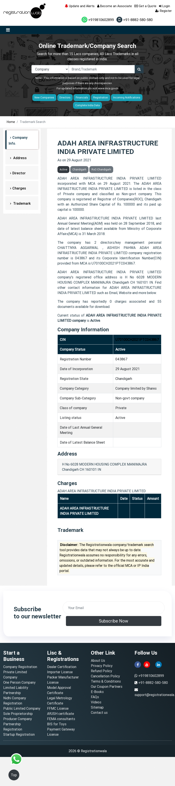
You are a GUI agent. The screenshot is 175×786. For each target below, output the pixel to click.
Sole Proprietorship (18, 713)
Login (164, 6)
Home (11, 122)
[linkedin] (158, 664)
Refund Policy (101, 671)
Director (19, 173)
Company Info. (18, 140)
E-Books (97, 692)
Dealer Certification (61, 667)
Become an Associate (114, 6)
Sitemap (97, 707)
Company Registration (20, 667)
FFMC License (58, 708)
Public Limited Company (21, 708)
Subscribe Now (113, 621)
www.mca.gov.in (108, 88)
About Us (98, 660)
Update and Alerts (80, 6)
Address (19, 158)
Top (14, 775)
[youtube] (147, 664)
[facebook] (137, 664)
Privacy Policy (102, 665)
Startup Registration (19, 734)
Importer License (60, 672)
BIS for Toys (56, 724)
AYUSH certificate (60, 713)
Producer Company (17, 719)
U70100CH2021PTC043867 (137, 339)
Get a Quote (145, 6)
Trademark (21, 203)
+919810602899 (98, 20)
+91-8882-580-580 (134, 20)
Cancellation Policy (105, 676)
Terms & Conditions (106, 681)
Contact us (99, 712)
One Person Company (19, 682)
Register (163, 11)
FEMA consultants (61, 719)
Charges (19, 188)
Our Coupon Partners (106, 686)
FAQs (95, 697)
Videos (96, 702)
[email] (114, 607)
